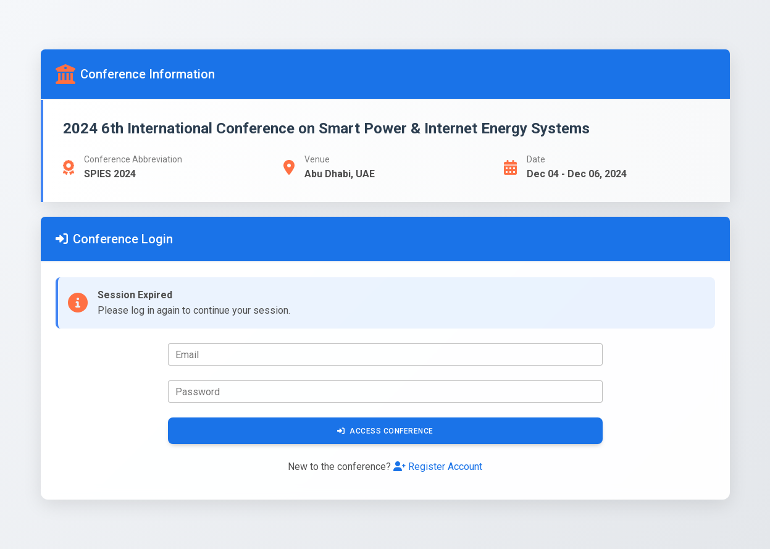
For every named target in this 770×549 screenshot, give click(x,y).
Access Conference (385, 431)
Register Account (437, 466)
